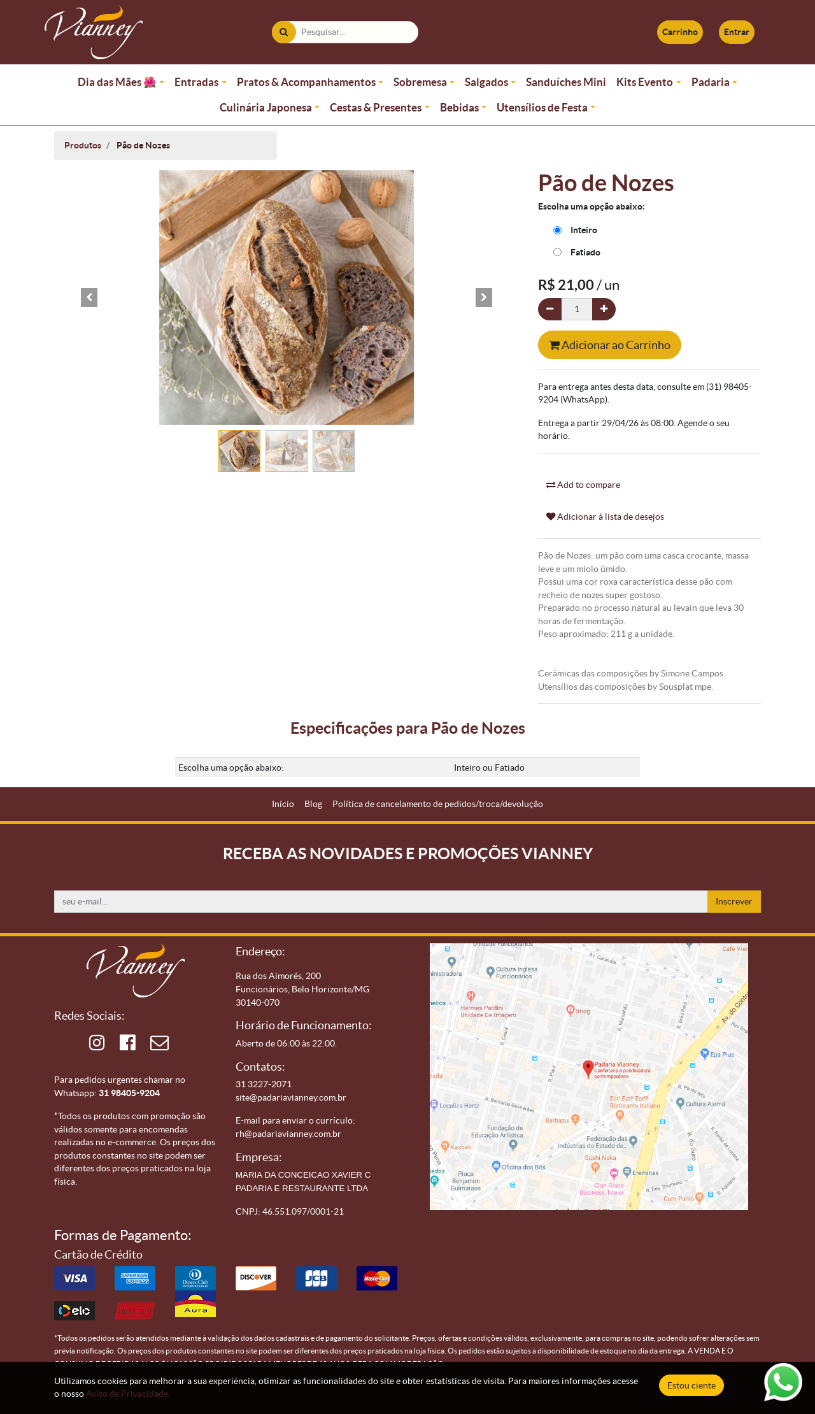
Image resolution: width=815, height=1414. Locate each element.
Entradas (196, 82)
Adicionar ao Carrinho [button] (609, 345)
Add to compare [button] (583, 485)
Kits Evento (644, 82)
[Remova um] (550, 309)
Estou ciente (691, 1385)
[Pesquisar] (283, 32)
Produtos (82, 145)
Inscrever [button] (734, 901)
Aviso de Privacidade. (128, 1394)
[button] (89, 297)
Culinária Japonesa (266, 107)
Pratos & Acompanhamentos (306, 82)
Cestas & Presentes (376, 107)
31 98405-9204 (129, 1093)
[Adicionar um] (604, 309)
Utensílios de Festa (542, 107)
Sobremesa (420, 82)
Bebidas (459, 107)
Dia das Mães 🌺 (117, 82)
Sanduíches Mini (566, 82)
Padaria (710, 82)
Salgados (486, 82)
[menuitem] (283, 804)
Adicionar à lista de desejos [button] (605, 516)
